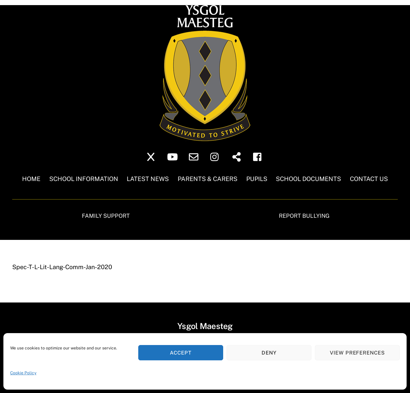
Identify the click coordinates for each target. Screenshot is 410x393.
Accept (181, 353)
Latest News (148, 178)
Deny (269, 353)
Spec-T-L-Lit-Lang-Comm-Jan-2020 (62, 267)
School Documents (308, 178)
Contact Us (369, 178)
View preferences (357, 353)
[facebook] (259, 156)
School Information (83, 178)
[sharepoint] (237, 156)
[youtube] (173, 156)
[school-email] (194, 156)
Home (31, 178)
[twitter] (152, 156)
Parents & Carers (207, 178)
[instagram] (216, 156)
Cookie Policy (23, 373)
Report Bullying (304, 215)
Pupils (256, 178)
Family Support (106, 215)
